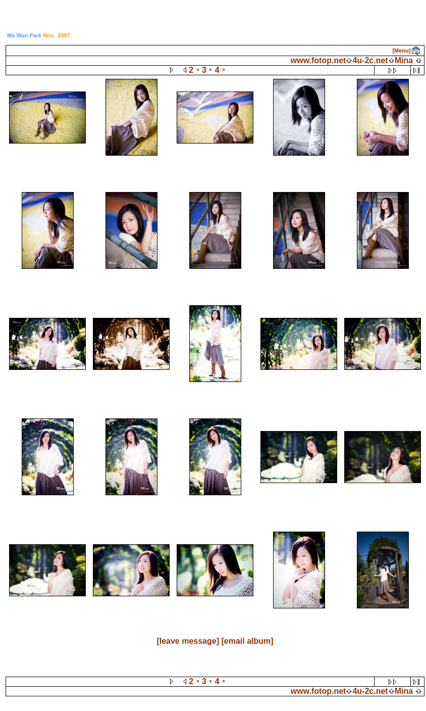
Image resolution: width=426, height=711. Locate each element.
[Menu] (401, 51)
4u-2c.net (370, 60)
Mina (404, 60)
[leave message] (187, 641)
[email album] (247, 641)
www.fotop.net (318, 60)
